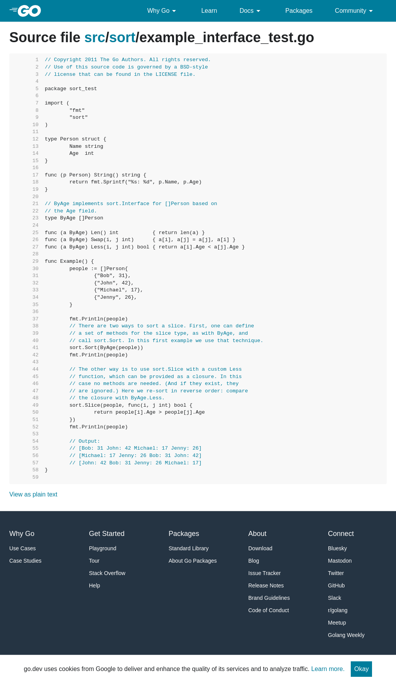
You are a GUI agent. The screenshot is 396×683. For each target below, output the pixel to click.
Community (355, 10)
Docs (251, 10)
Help (94, 585)
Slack (334, 598)
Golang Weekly (346, 635)
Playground (102, 548)
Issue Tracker (264, 573)
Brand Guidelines (269, 598)
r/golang (338, 610)
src (94, 37)
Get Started (107, 533)
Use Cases (22, 548)
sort (122, 37)
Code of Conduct (268, 610)
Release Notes (266, 585)
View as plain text (33, 494)
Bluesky (337, 548)
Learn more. (328, 669)
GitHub (336, 585)
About (257, 533)
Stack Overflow (107, 573)
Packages (298, 10)
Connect (341, 533)
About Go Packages (193, 561)
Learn (209, 10)
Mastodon (340, 561)
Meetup (337, 623)
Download (260, 548)
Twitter (336, 573)
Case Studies (25, 561)
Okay (361, 669)
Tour (94, 561)
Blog (253, 561)
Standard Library (189, 548)
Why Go (163, 10)
